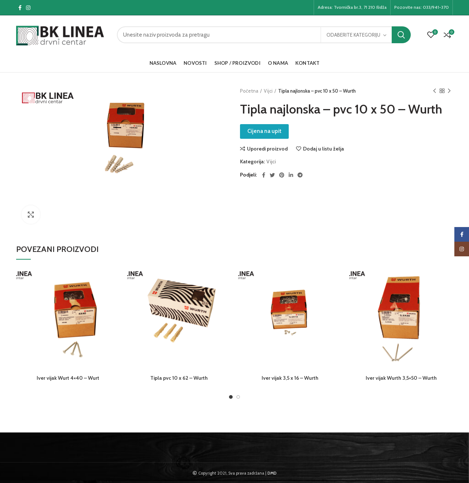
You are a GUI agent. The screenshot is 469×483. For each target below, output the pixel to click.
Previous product (434, 91)
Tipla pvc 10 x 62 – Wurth (179, 378)
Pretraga (401, 34)
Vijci (268, 91)
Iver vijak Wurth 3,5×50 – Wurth (401, 378)
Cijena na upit (264, 131)
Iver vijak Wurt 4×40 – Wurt (68, 378)
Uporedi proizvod (267, 148)
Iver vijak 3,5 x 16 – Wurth (290, 378)
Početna (249, 91)
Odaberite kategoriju (353, 35)
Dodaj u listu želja (323, 148)
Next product (449, 91)
